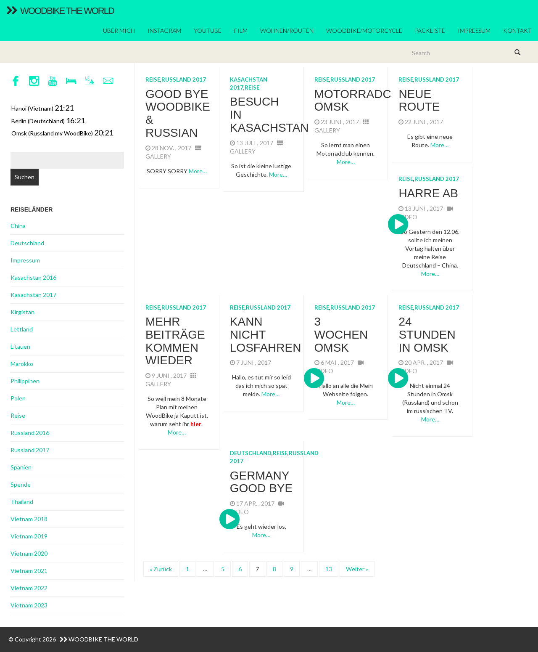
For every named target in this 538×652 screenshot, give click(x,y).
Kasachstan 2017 (33, 294)
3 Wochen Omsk (341, 334)
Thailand (22, 501)
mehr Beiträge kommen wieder (175, 341)
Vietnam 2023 (29, 605)
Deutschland (251, 453)
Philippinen (25, 380)
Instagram (164, 30)
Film (241, 30)
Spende (21, 484)
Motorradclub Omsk (364, 100)
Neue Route (419, 100)
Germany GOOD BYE (261, 482)
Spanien (21, 467)
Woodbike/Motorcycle (364, 30)
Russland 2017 (183, 79)
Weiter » (357, 568)
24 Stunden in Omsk (426, 334)
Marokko (22, 363)
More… (198, 171)
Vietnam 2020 (29, 553)
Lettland (22, 329)
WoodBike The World (60, 10)
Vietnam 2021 (29, 570)
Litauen (20, 346)
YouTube (208, 30)
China (18, 225)
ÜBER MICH (119, 30)
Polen (18, 398)
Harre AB (428, 193)
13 (328, 568)
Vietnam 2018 (29, 518)
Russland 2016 (30, 432)
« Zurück (161, 568)
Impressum (474, 30)
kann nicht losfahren (265, 334)
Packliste (430, 30)
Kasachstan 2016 (33, 277)
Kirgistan (22, 311)
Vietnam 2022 (29, 587)
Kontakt (517, 30)
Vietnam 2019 (29, 536)
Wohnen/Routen (287, 30)
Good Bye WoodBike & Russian (177, 113)
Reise (152, 79)
